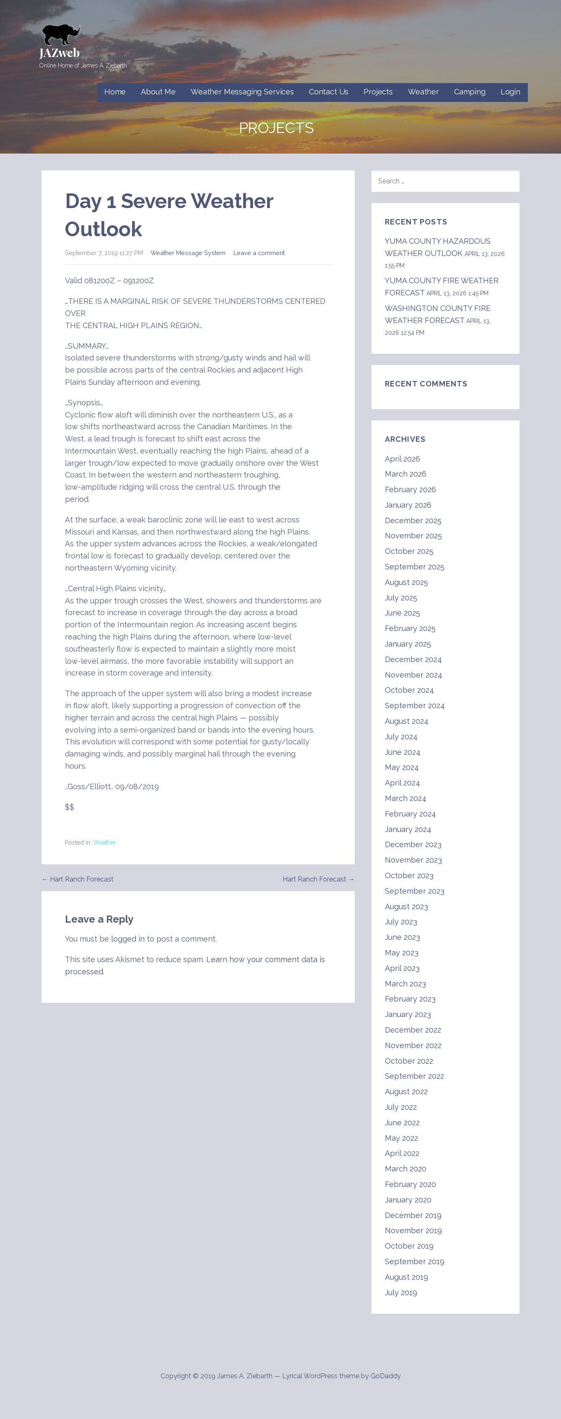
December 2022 (413, 1029)
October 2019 (409, 1246)
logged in (128, 938)
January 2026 (408, 505)
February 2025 (410, 628)
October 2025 (409, 551)
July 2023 (401, 921)
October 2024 (409, 690)
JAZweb (59, 52)
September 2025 (414, 566)
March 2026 (405, 474)
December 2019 (413, 1215)
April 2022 (402, 1153)
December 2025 (413, 520)
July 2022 (401, 1107)
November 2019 (413, 1230)
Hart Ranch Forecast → (319, 879)
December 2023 (413, 844)
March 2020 (405, 1168)
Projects (378, 91)
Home (115, 91)
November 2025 (413, 535)
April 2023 (402, 968)
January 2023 (408, 1014)
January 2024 (408, 829)
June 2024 (403, 752)
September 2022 (414, 1076)
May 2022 (401, 1138)
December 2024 (413, 659)
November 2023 (413, 860)
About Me (158, 91)
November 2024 (413, 674)
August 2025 (406, 582)
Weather (423, 91)
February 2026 (410, 489)
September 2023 (414, 891)
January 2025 (408, 643)
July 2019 (401, 1292)
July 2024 (401, 736)
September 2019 (414, 1261)
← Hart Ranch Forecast (78, 879)
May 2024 (402, 767)
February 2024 (410, 813)
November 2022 (413, 1045)
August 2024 (407, 721)
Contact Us (328, 91)
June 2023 (402, 937)
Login (510, 91)
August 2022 (406, 1091)
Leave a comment (259, 252)
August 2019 (406, 1277)
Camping (470, 91)
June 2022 (402, 1122)
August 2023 (406, 906)
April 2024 (402, 782)
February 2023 (410, 998)
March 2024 (405, 798)
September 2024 (415, 705)
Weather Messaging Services (242, 91)
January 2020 (408, 1199)
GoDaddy (386, 1376)
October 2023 (409, 875)
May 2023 (401, 952)
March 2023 (405, 983)
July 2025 (401, 597)
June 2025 (402, 612)
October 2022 (409, 1060)
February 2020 (410, 1184)
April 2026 (402, 458)
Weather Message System (188, 252)
